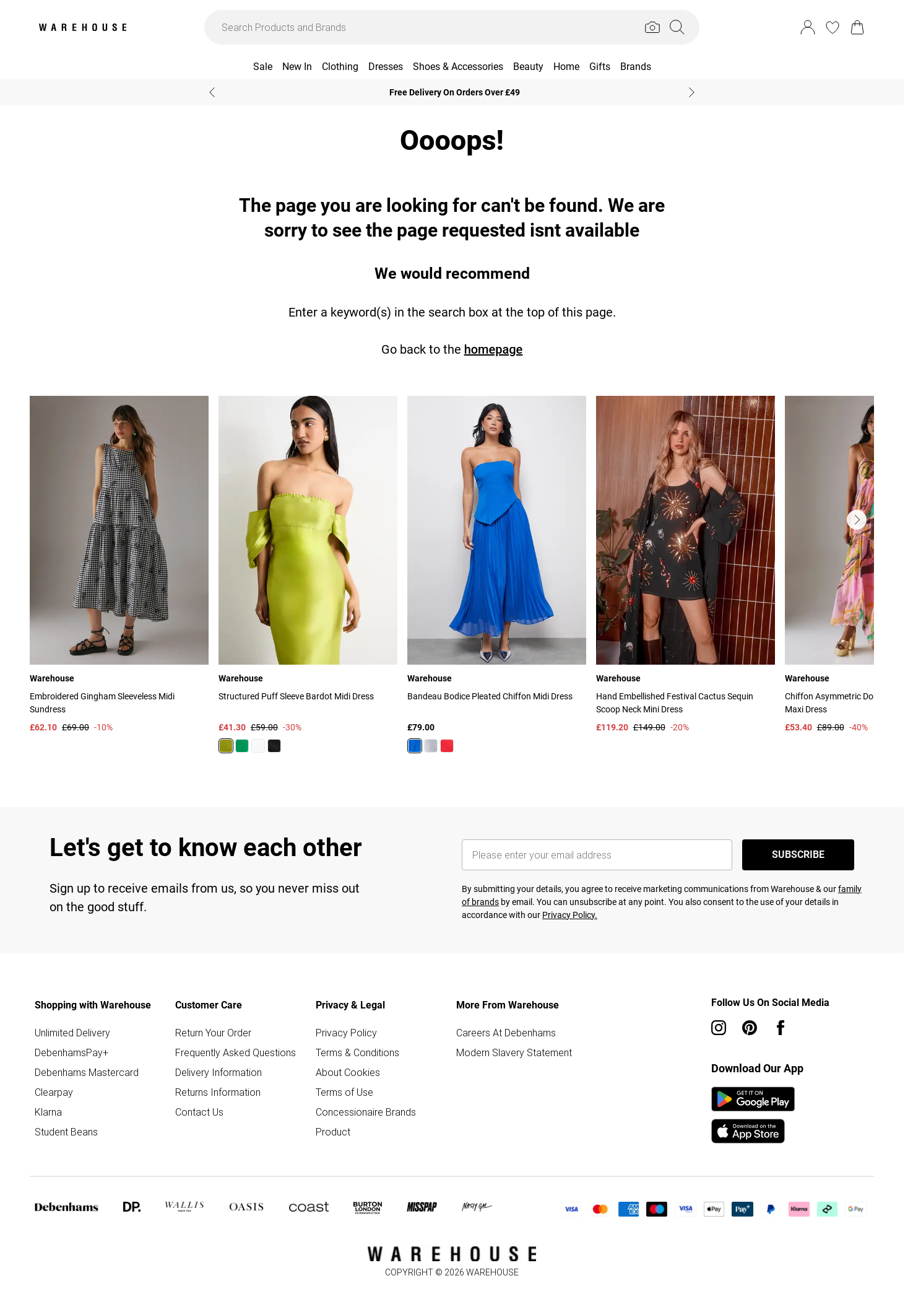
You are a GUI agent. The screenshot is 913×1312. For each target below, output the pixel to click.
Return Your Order (213, 1032)
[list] (452, 582)
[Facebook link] (780, 1027)
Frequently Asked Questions (235, 1052)
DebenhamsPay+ (71, 1052)
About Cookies (348, 1072)
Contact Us (199, 1112)
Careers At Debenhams (506, 1032)
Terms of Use (344, 1092)
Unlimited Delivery (72, 1032)
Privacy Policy (346, 1032)
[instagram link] (718, 1027)
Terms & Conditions (357, 1052)
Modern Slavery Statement (514, 1052)
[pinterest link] (749, 1027)
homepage (493, 349)
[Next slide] (691, 92)
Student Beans (66, 1132)
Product (333, 1132)
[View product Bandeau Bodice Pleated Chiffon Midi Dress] (496, 579)
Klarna (48, 1112)
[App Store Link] (753, 1115)
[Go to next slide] (857, 520)
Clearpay (54, 1092)
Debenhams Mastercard (87, 1072)
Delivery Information (218, 1072)
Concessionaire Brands (366, 1112)
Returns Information (218, 1092)
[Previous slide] (212, 92)
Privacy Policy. (569, 915)
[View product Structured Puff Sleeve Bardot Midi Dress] (308, 579)
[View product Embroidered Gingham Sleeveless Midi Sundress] (119, 565)
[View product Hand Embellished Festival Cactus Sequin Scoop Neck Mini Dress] (685, 565)
